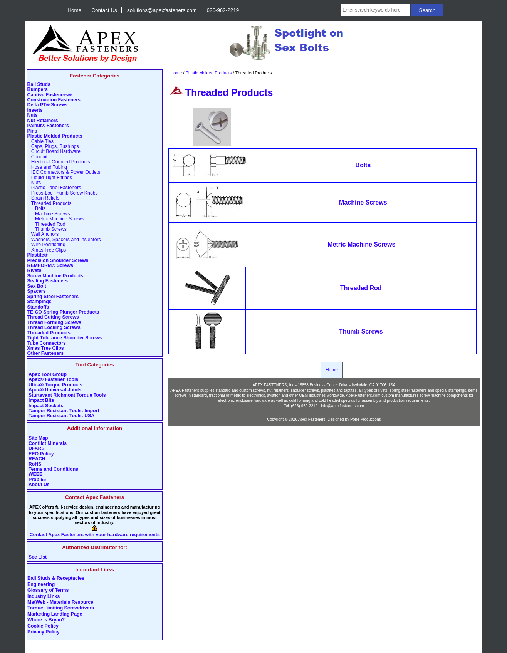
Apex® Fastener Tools (53, 379)
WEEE (35, 474)
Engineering (41, 584)
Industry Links (43, 596)
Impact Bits (41, 400)
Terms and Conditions (53, 469)
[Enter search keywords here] (375, 10)
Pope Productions (365, 419)
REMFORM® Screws (50, 265)
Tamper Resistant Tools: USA (61, 415)
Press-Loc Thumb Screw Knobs (62, 193)
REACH (37, 459)
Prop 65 (37, 479)
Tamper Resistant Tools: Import (64, 410)
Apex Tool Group (48, 374)
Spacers (36, 291)
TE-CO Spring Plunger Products (63, 312)
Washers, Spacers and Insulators (64, 239)
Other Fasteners (45, 353)
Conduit (37, 156)
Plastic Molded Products (208, 73)
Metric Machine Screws (55, 219)
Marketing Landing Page (54, 614)
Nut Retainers (42, 120)
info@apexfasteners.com (342, 406)
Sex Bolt (36, 286)
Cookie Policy (43, 626)
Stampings (39, 301)
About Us (39, 484)
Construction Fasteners (54, 99)
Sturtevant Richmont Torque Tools (67, 395)
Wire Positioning (46, 244)
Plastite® (37, 255)
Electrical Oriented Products (58, 162)
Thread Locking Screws (54, 327)
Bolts (36, 208)
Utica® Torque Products (55, 385)
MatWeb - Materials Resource (60, 602)
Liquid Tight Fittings (49, 177)
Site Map (38, 438)
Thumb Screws (47, 229)
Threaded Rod (46, 224)
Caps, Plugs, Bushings (53, 146)
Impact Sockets (46, 405)
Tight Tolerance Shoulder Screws (64, 338)
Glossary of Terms (48, 590)
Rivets (34, 270)
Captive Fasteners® (49, 94)
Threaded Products (49, 333)
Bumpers (37, 89)
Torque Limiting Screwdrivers (60, 608)
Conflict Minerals (48, 443)
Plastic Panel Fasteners (54, 187)
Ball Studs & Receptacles (55, 578)
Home (74, 10)
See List (38, 557)
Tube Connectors (46, 343)
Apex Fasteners (312, 419)
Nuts (32, 115)
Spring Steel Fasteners (53, 296)
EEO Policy (41, 454)
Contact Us (104, 10)
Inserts (35, 110)
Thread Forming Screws (54, 322)
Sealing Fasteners (47, 281)
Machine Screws (48, 214)
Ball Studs (38, 84)
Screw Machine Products (55, 276)
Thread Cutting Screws (53, 317)
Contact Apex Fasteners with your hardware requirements (95, 534)
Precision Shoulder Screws (58, 260)
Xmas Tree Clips (46, 250)
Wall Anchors (43, 234)
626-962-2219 (223, 10)
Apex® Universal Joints (55, 390)
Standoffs (38, 307)
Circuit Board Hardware (54, 151)
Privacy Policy (43, 632)
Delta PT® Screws (47, 104)
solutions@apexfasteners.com (161, 10)
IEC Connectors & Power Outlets (64, 172)
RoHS (35, 464)
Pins (32, 131)
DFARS (37, 448)
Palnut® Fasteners (48, 125)
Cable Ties (40, 141)
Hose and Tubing (47, 167)
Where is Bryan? (46, 620)
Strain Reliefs (43, 198)
